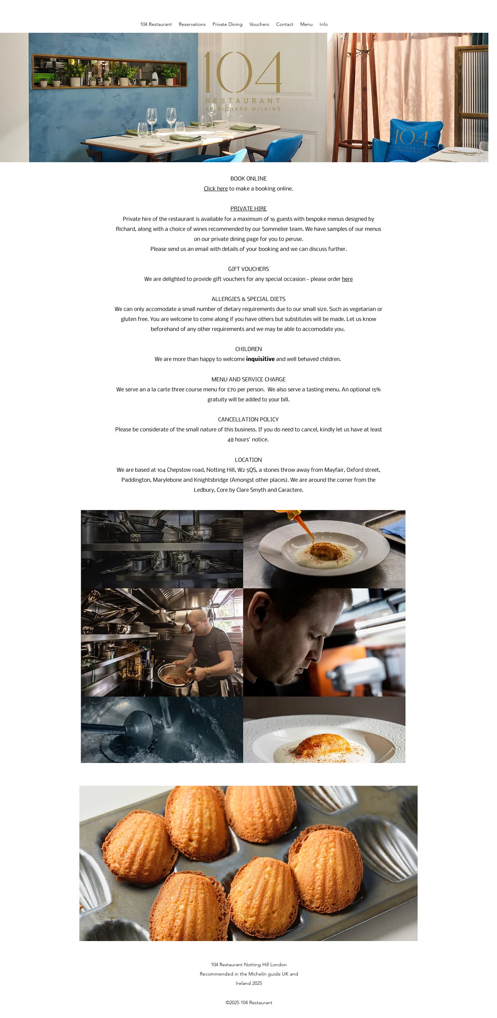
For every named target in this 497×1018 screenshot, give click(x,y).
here (347, 279)
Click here (216, 189)
